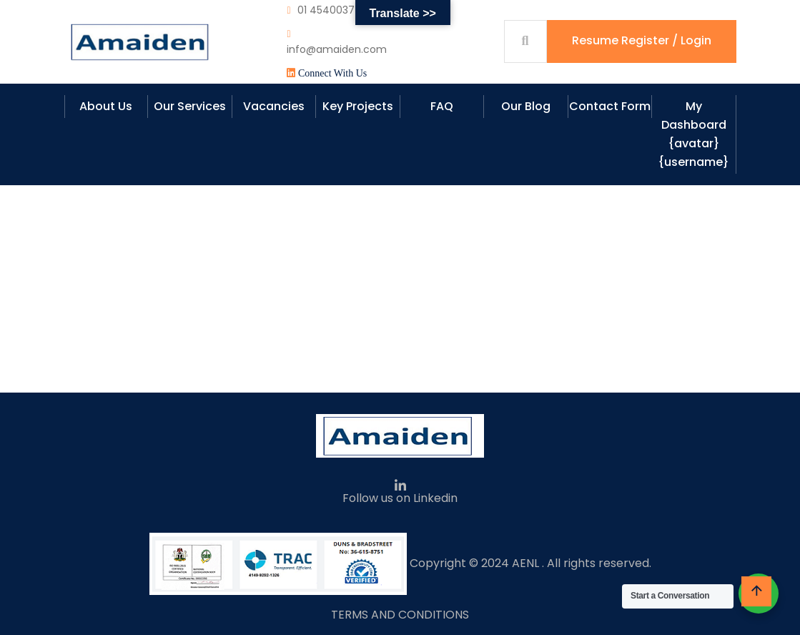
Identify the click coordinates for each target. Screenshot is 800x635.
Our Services (190, 106)
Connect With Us (332, 73)
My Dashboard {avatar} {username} (693, 134)
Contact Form (610, 106)
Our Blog (525, 106)
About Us (105, 106)
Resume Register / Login (641, 40)
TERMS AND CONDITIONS (400, 614)
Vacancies (274, 106)
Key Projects (357, 106)
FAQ (441, 106)
